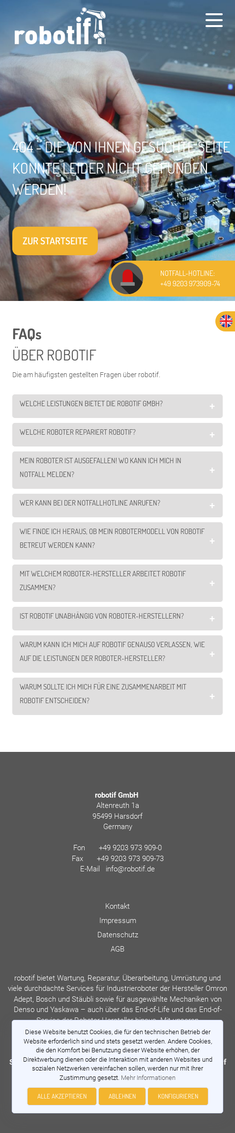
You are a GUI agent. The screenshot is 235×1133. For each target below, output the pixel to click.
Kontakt (117, 906)
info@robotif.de (130, 869)
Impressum (117, 920)
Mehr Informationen (148, 1077)
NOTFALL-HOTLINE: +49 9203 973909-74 (190, 278)
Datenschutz (117, 934)
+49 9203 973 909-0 (130, 847)
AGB (117, 949)
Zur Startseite (55, 241)
